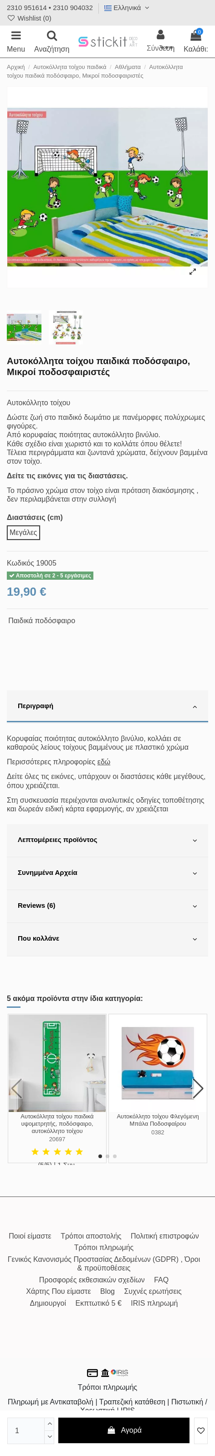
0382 (157, 1132)
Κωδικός (20, 563)
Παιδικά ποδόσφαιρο (41, 621)
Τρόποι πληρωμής (104, 1247)
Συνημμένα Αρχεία (107, 873)
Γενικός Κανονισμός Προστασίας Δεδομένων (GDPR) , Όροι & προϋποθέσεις (104, 1263)
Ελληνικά (128, 7)
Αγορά (124, 1430)
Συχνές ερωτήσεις (152, 1291)
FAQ (161, 1280)
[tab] (107, 706)
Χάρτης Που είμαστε (58, 1291)
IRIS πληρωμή (154, 1303)
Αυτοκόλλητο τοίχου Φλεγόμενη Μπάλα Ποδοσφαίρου (158, 1120)
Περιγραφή (107, 706)
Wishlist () (29, 18)
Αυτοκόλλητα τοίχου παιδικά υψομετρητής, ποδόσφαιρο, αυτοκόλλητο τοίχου (56, 1123)
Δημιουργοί (48, 1303)
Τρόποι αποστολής (91, 1236)
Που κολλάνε (107, 939)
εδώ (104, 762)
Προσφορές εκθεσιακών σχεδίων (92, 1280)
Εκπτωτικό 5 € (99, 1303)
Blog (107, 1291)
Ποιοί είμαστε (30, 1236)
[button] (100, 1156)
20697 (57, 1139)
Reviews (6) (107, 906)
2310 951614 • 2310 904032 (50, 7)
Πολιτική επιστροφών (165, 1236)
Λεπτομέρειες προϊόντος (107, 840)
